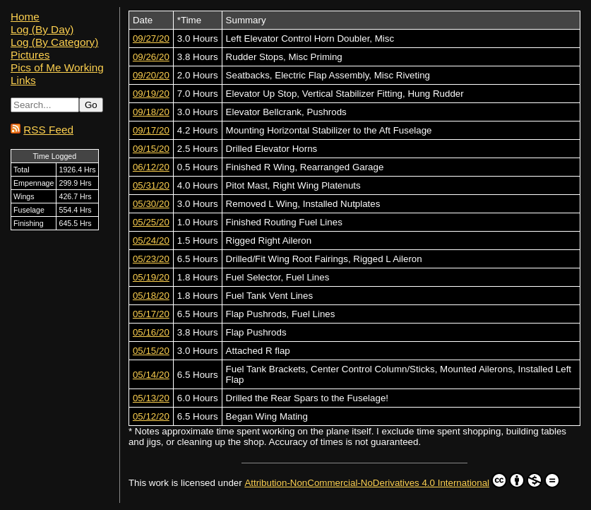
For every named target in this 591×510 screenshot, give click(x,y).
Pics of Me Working (57, 67)
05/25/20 (151, 222)
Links (23, 80)
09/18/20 (151, 112)
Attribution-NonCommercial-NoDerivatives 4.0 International (402, 480)
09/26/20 (151, 57)
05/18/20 (151, 295)
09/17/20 (151, 130)
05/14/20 (151, 374)
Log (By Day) (42, 29)
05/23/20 (151, 259)
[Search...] (45, 104)
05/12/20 (151, 416)
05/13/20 (151, 398)
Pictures (30, 55)
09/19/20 (151, 93)
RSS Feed (48, 130)
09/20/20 (151, 75)
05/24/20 (151, 240)
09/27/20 (151, 38)
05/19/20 (151, 277)
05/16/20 (151, 332)
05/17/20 (151, 314)
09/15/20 (151, 148)
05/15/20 (151, 350)
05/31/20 (151, 185)
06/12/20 (151, 167)
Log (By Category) (54, 42)
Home (25, 17)
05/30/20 (151, 203)
